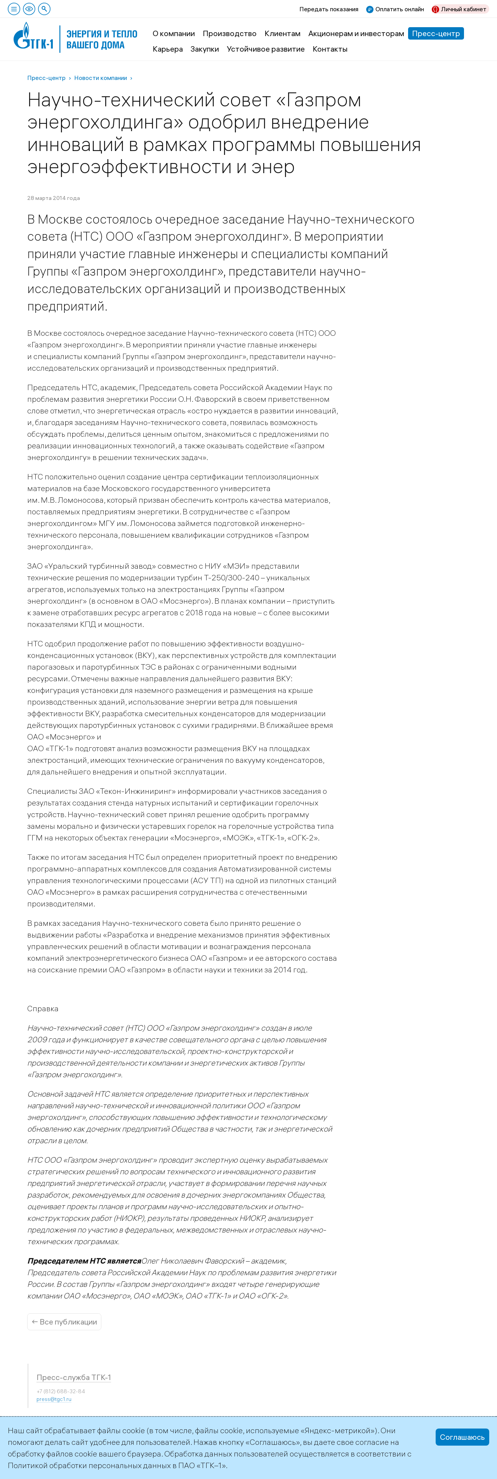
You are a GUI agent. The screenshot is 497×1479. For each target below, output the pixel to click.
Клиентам (282, 33)
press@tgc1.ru (53, 1399)
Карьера (168, 49)
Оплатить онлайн (399, 9)
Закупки (205, 49)
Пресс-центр (436, 33)
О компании (174, 33)
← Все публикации (64, 1321)
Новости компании (100, 78)
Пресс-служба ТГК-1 (73, 1377)
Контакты (330, 49)
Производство (230, 33)
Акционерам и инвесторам (356, 33)
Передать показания (328, 9)
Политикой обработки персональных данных (89, 1465)
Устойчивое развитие (266, 49)
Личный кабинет (464, 9)
